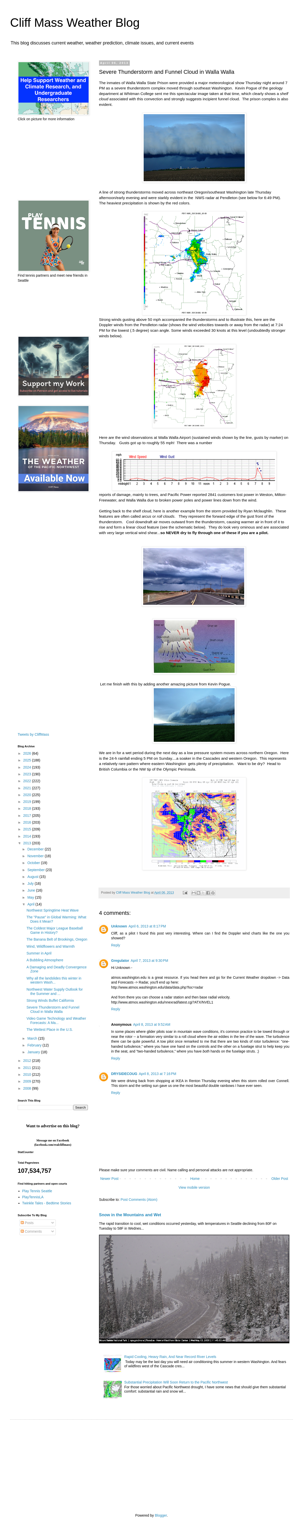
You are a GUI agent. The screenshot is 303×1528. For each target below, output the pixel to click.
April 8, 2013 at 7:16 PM (157, 1074)
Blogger (161, 1515)
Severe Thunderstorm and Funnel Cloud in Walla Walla (53, 1009)
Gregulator (120, 961)
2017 (27, 816)
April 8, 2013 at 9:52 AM (151, 1024)
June (31, 890)
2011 (27, 1068)
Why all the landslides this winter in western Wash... (54, 980)
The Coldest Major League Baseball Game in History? (55, 930)
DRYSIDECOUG (124, 1074)
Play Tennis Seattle (37, 1191)
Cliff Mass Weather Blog (75, 22)
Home (194, 1179)
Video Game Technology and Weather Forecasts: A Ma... (56, 1020)
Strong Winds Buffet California (50, 1000)
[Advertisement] (53, 160)
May (31, 897)
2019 (27, 802)
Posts (27, 1223)
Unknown (119, 926)
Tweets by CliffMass (33, 734)
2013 (27, 843)
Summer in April (39, 953)
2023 (27, 774)
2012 (27, 1061)
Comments (31, 1231)
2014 (27, 836)
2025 (27, 760)
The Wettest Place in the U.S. (50, 1030)
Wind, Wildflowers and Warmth (51, 946)
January (34, 1052)
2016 (27, 822)
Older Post (279, 1179)
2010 (27, 1074)
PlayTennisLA (33, 1197)
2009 (27, 1081)
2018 (27, 808)
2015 (27, 829)
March (32, 1038)
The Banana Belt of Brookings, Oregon (57, 939)
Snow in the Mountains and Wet (130, 1214)
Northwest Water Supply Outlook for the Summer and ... (55, 991)
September (36, 870)
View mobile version (194, 1187)
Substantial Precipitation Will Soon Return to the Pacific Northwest (176, 1382)
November (35, 856)
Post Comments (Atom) (139, 1200)
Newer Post (109, 1179)
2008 (27, 1088)
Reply (115, 945)
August (33, 877)
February (34, 1045)
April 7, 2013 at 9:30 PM (149, 961)
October (34, 863)
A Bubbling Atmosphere (45, 960)
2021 (27, 788)
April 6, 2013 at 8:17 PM (147, 926)
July (31, 883)
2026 (27, 753)
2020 (27, 795)
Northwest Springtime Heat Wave (53, 910)
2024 (27, 767)
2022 (27, 781)
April (31, 904)
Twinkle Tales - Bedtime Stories (46, 1203)
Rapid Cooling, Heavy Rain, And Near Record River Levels (170, 1357)
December (35, 849)
